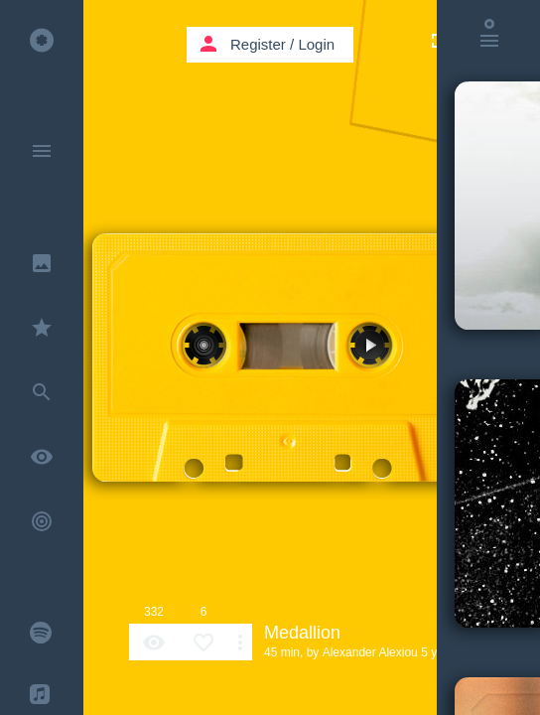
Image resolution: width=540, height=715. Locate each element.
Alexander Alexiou (370, 652)
